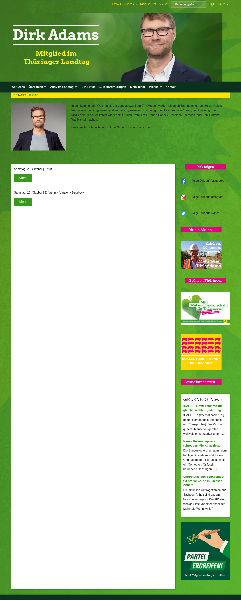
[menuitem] (116, 4)
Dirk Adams (20, 95)
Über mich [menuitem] (36, 86)
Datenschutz (148, 4)
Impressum (130, 4)
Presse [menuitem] (154, 86)
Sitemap (116, 4)
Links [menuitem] (222, 4)
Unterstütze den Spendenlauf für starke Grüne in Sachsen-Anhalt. (203, 480)
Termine (33, 95)
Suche (163, 4)
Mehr (23, 178)
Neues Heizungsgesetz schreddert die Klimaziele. (201, 443)
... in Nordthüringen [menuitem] (112, 86)
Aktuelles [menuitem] (18, 86)
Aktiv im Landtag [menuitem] (62, 86)
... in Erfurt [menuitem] (88, 86)
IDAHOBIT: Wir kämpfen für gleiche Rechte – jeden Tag (202, 408)
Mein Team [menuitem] (137, 86)
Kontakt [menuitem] (171, 86)
